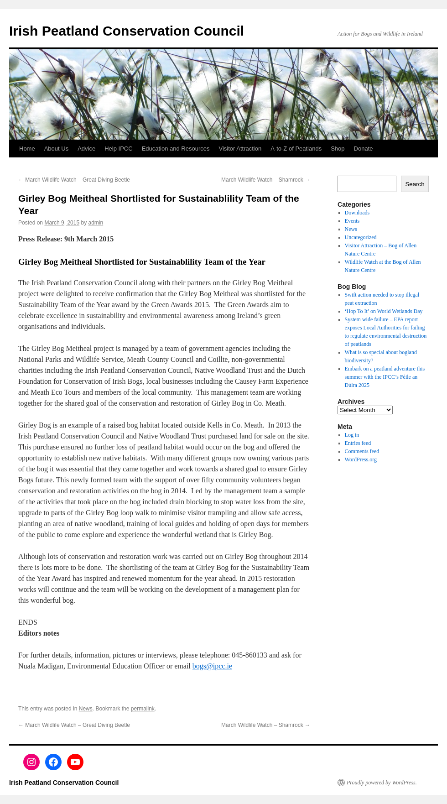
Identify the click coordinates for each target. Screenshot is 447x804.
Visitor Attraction (240, 148)
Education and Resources (176, 148)
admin (95, 222)
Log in (352, 435)
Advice (86, 148)
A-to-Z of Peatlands (296, 148)
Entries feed (358, 443)
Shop (337, 148)
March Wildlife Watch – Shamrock (265, 180)
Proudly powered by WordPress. (382, 782)
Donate (363, 148)
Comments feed (362, 451)
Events (352, 221)
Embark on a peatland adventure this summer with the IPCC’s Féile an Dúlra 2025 (385, 376)
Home (27, 148)
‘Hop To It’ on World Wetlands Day (384, 311)
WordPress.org (361, 459)
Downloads (357, 212)
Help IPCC (118, 148)
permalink (143, 708)
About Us (56, 148)
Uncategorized (361, 237)
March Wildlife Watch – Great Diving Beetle (74, 180)
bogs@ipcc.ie (212, 666)
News (86, 708)
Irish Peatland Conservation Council (126, 30)
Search (414, 184)
